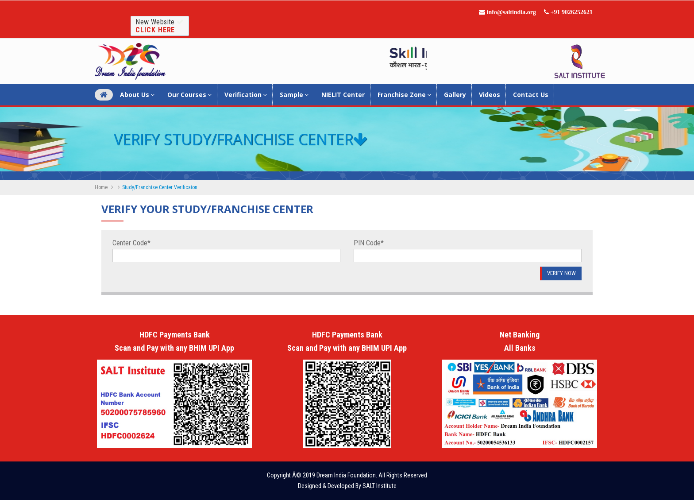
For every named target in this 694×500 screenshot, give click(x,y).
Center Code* (131, 243)
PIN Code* (369, 243)
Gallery (455, 94)
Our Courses (189, 94)
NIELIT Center (343, 94)
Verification (245, 94)
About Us (137, 94)
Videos (489, 94)
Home (101, 187)
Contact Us (530, 94)
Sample (294, 94)
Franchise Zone (404, 94)
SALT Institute (379, 485)
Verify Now (561, 273)
